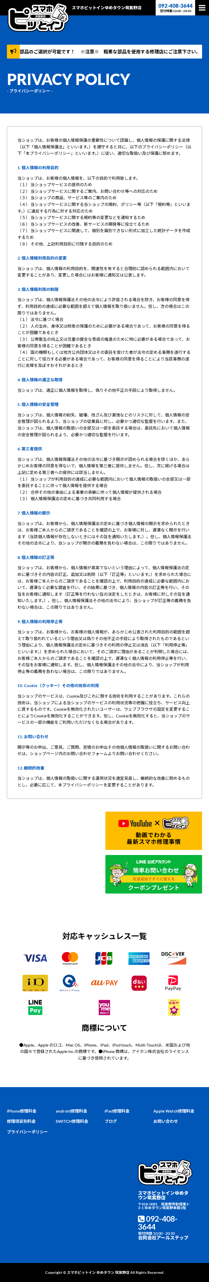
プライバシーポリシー (27, 1131)
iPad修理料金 (117, 1110)
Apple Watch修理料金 (173, 1110)
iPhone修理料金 (21, 1110)
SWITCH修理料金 (72, 1121)
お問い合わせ (165, 1121)
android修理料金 (71, 1110)
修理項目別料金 (21, 1121)
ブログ (111, 1121)
